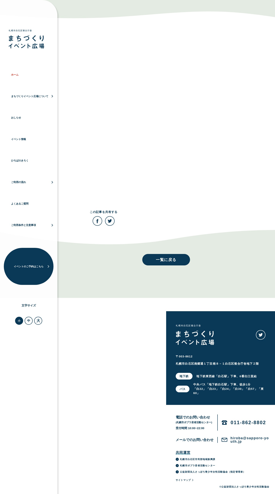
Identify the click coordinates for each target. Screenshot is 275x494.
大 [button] (38, 321)
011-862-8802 (248, 422)
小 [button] (19, 320)
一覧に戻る (166, 260)
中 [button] (28, 320)
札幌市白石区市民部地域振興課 (195, 459)
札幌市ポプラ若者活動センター (195, 465)
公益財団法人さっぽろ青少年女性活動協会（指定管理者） (210, 471)
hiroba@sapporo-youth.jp (250, 439)
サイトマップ (185, 480)
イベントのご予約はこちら (32, 266)
